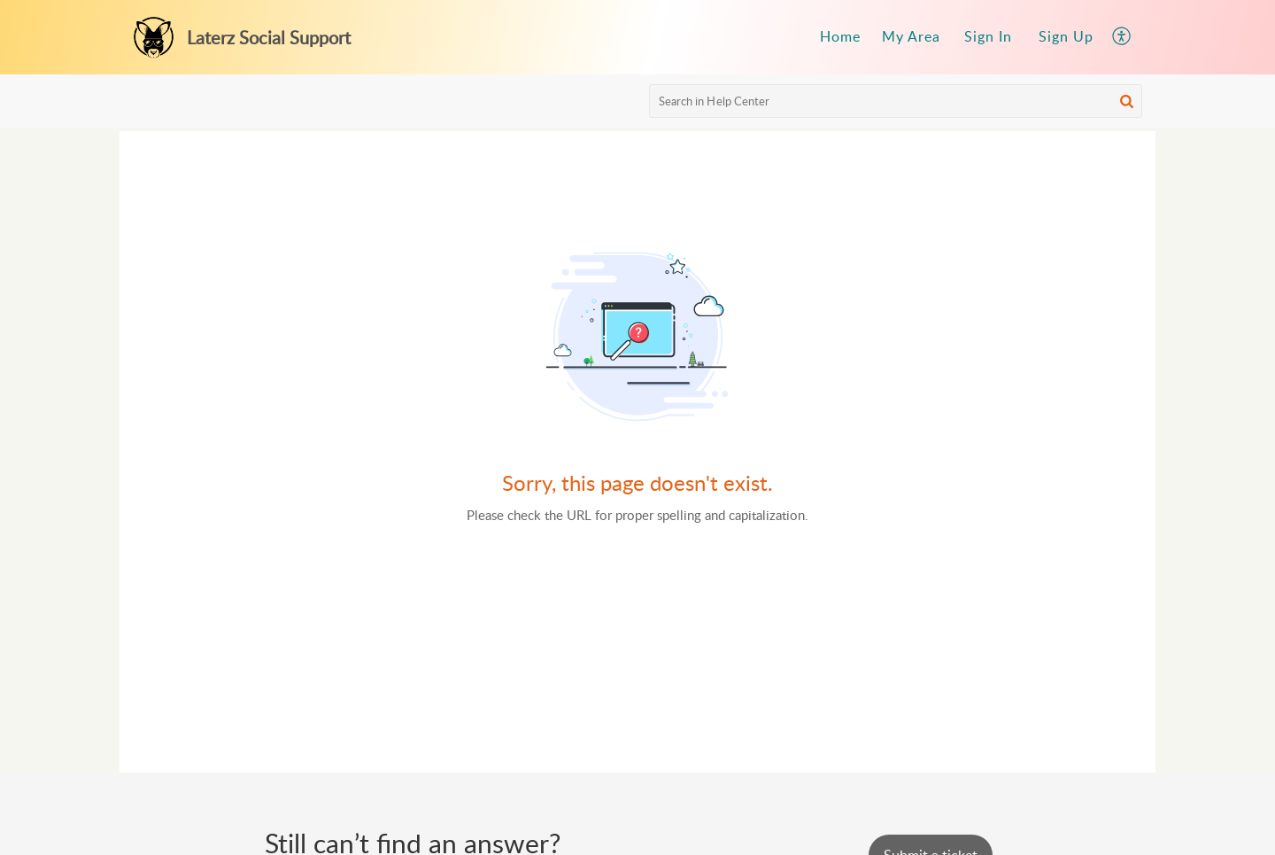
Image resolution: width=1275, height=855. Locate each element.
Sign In (988, 36)
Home (840, 36)
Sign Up (1066, 36)
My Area (911, 36)
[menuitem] (840, 37)
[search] (896, 101)
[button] (1122, 37)
